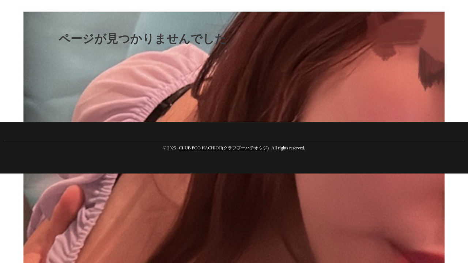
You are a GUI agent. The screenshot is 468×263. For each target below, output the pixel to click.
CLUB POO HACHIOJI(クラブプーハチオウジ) (224, 147)
